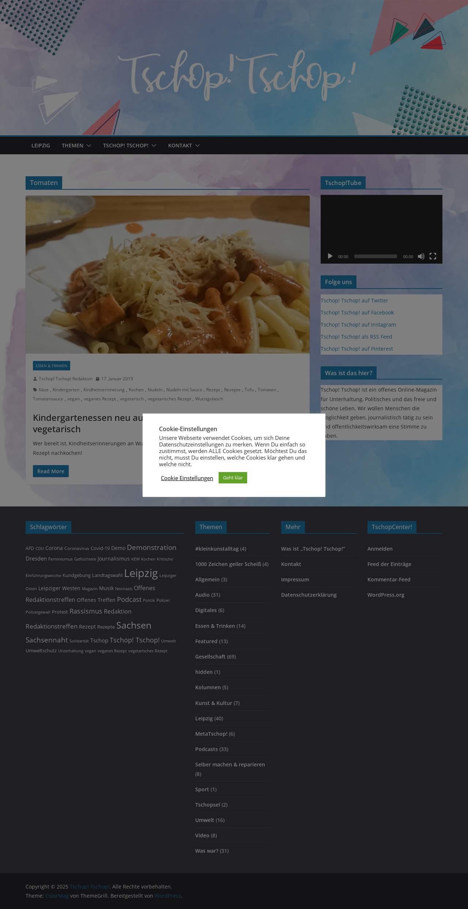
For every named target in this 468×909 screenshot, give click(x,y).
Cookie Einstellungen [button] (187, 478)
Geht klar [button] (233, 477)
